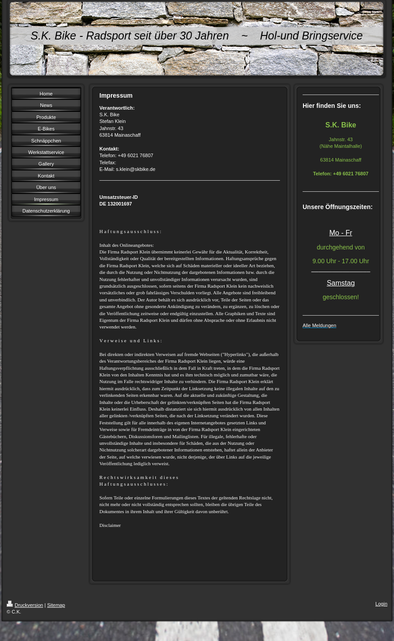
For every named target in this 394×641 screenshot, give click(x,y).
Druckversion (25, 605)
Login (381, 603)
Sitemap (56, 605)
